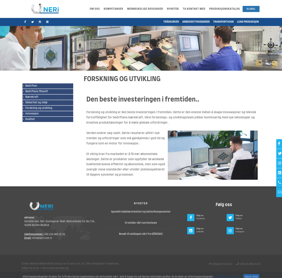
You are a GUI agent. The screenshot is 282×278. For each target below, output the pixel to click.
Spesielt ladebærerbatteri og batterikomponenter (141, 212)
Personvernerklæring (55, 268)
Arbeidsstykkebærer (196, 22)
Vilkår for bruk (30, 268)
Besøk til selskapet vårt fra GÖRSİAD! (141, 234)
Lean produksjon (248, 22)
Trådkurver (171, 22)
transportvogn (223, 22)
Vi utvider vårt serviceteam (141, 223)
